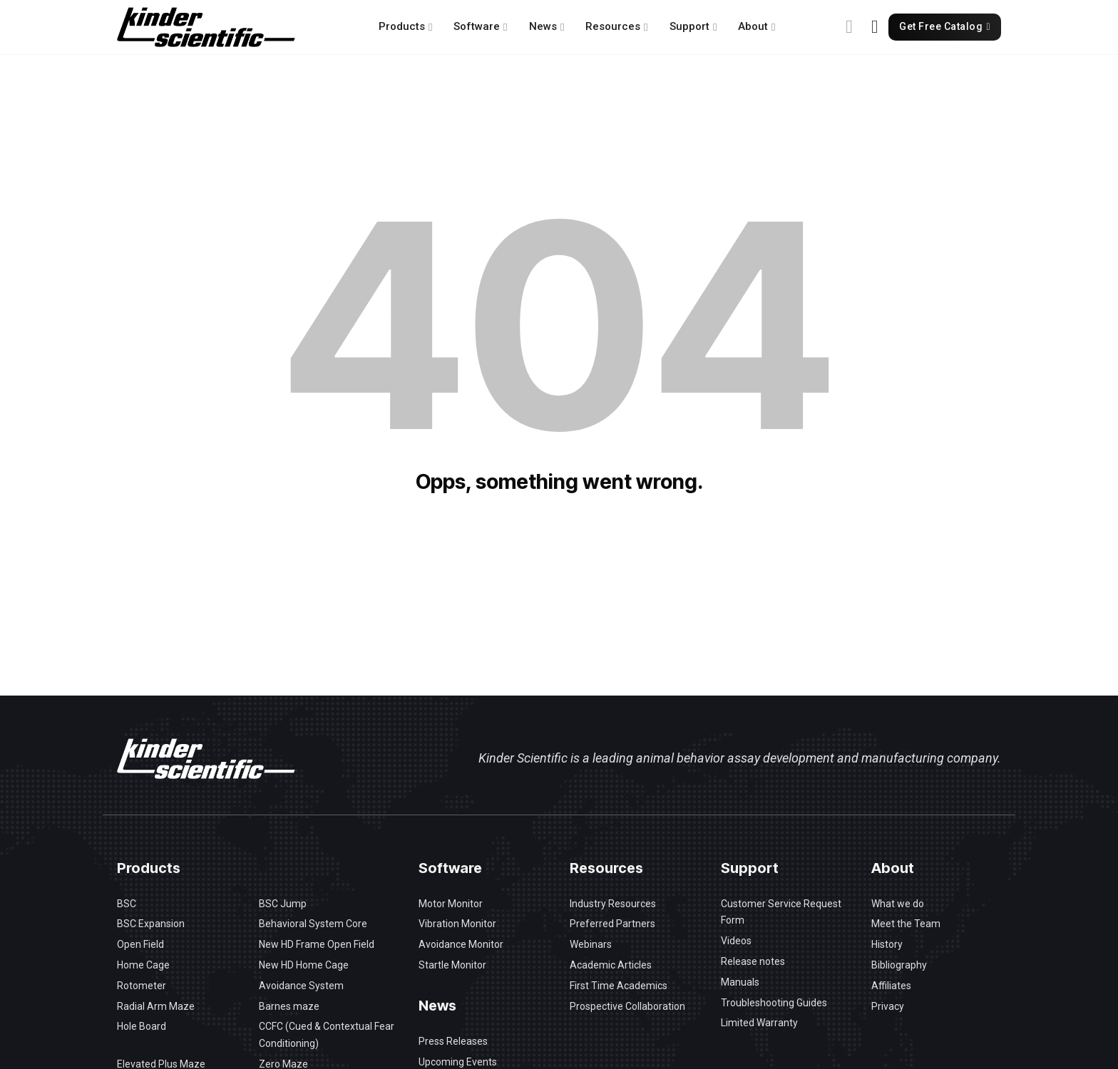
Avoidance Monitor (461, 944)
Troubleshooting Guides (774, 1002)
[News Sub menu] (562, 27)
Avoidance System (301, 985)
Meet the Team (905, 923)
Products (402, 26)
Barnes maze (289, 1006)
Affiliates (891, 985)
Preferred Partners (612, 923)
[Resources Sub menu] (645, 27)
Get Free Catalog (944, 26)
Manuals (740, 982)
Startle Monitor (452, 965)
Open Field (140, 944)
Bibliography (899, 965)
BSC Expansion (151, 923)
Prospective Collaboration (627, 1006)
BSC (126, 903)
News (543, 26)
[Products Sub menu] (430, 27)
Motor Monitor (451, 903)
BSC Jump (283, 903)
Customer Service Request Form (781, 912)
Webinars (591, 944)
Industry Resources (613, 903)
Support (689, 26)
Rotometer (141, 985)
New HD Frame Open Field (316, 944)
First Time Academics (618, 985)
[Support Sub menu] (715, 27)
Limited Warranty (759, 1022)
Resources (612, 26)
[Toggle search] (849, 27)
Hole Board (141, 1026)
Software (476, 26)
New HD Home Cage (304, 965)
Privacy (887, 1006)
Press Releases (453, 1041)
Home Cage (143, 965)
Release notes (753, 961)
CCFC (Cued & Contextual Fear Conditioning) (326, 1035)
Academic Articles (611, 965)
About (753, 26)
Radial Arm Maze (156, 1006)
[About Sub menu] (773, 27)
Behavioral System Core (313, 923)
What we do (897, 903)
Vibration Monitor (457, 923)
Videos (736, 940)
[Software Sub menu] (505, 27)
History (887, 944)
